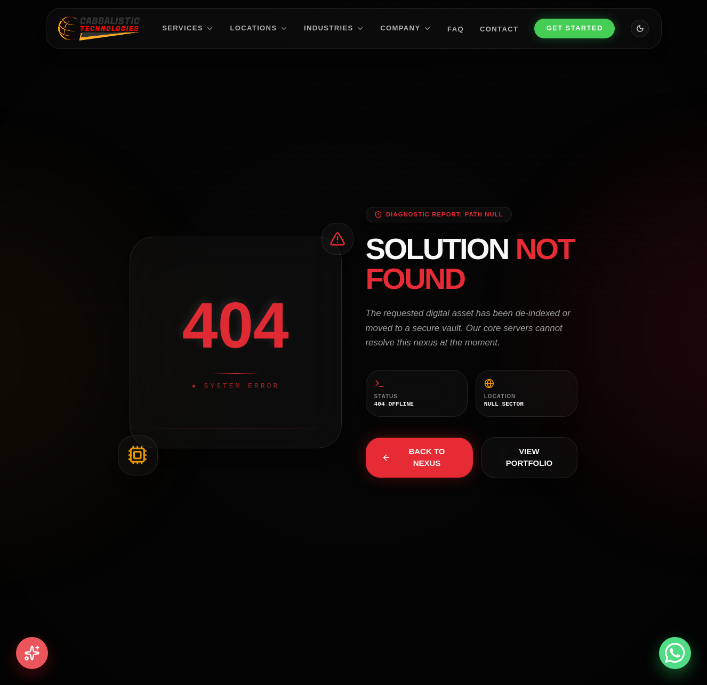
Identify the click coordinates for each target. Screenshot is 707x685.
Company (405, 28)
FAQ (455, 29)
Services (188, 28)
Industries (334, 28)
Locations (259, 28)
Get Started (575, 28)
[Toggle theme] (640, 29)
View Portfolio (529, 457)
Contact (499, 29)
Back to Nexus (413, 457)
